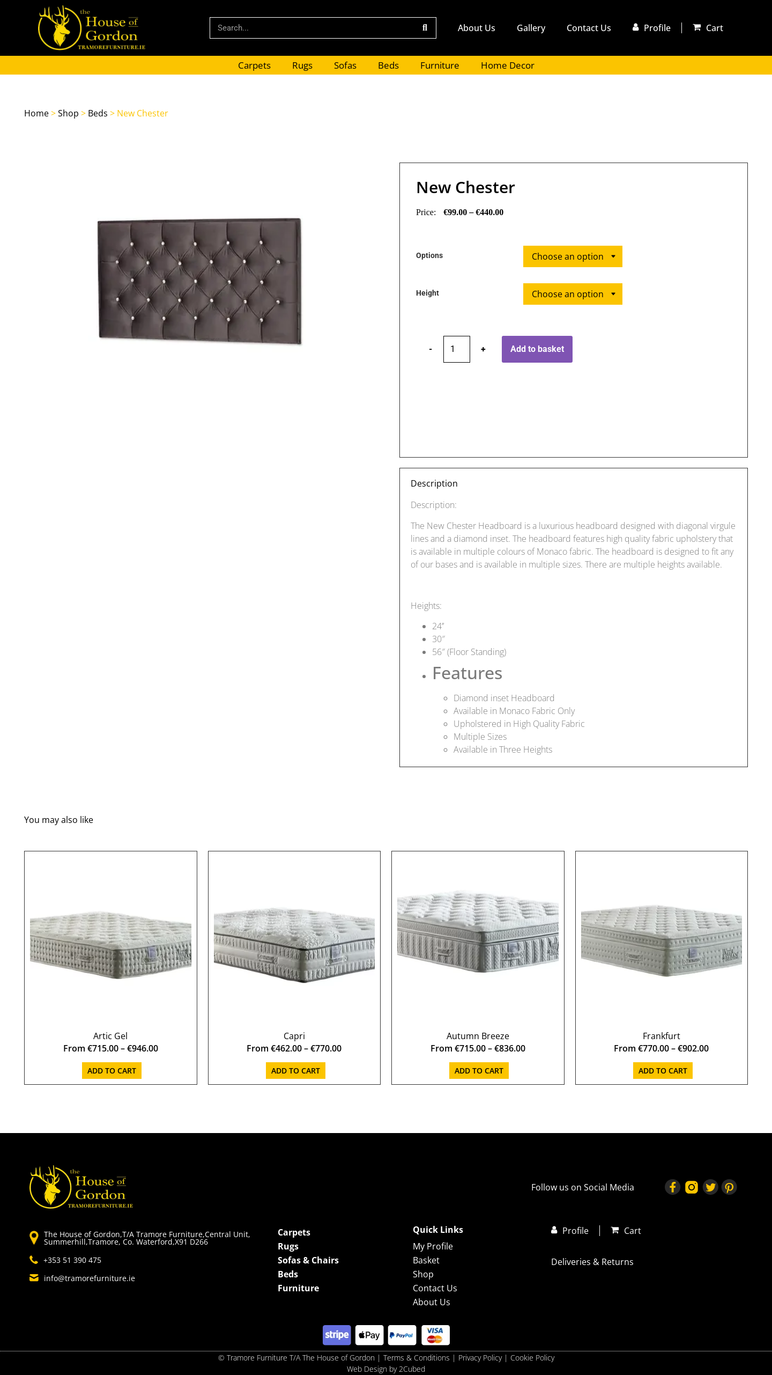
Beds (388, 65)
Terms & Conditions (416, 1357)
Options (429, 256)
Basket (426, 1260)
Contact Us (589, 28)
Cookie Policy (532, 1357)
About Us (476, 28)
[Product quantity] (456, 349)
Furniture (439, 65)
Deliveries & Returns (592, 1262)
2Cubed (412, 1369)
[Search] (425, 28)
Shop (68, 113)
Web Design (367, 1369)
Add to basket (537, 349)
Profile (657, 28)
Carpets (254, 65)
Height (427, 293)
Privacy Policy (481, 1357)
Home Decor (508, 65)
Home (36, 113)
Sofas (345, 65)
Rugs (302, 65)
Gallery (531, 28)
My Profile (433, 1246)
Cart (714, 28)
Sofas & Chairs (308, 1260)
